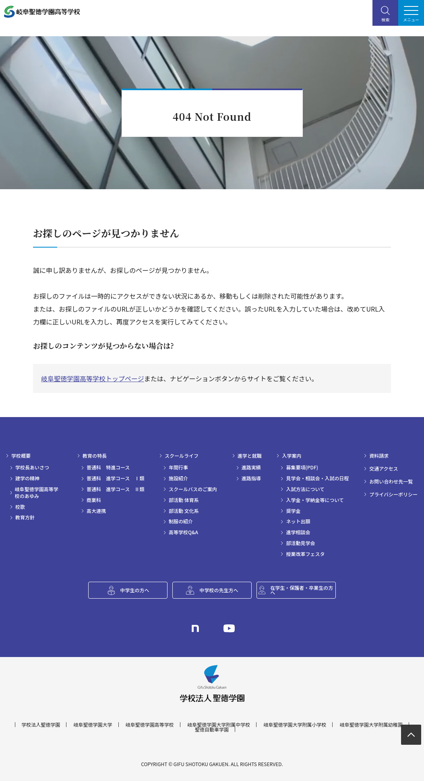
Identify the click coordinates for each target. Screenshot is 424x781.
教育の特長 (95, 455)
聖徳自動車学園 (212, 729)
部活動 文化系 (184, 511)
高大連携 (96, 511)
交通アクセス (383, 468)
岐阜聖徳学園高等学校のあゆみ (36, 492)
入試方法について (305, 489)
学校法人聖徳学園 (40, 724)
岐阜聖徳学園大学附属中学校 (218, 724)
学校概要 (21, 455)
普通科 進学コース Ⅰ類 (115, 478)
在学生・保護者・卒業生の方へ (301, 590)
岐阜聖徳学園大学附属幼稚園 (371, 724)
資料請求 (379, 455)
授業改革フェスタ (305, 554)
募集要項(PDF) (302, 467)
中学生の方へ (134, 590)
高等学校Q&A (183, 532)
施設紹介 (178, 478)
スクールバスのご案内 (193, 489)
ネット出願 (298, 521)
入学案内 (291, 455)
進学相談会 (298, 532)
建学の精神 (27, 478)
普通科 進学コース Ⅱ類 (115, 489)
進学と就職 (250, 455)
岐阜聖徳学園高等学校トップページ (92, 378)
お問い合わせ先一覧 (391, 481)
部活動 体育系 (184, 500)
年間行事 (178, 467)
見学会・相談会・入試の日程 (317, 478)
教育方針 (25, 517)
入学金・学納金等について (315, 500)
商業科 (94, 500)
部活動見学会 (300, 543)
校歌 (20, 507)
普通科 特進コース (108, 467)
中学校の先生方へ (218, 590)
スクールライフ (182, 455)
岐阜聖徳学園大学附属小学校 (294, 724)
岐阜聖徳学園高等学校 (150, 724)
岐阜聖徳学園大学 (93, 724)
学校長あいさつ (32, 467)
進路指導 (251, 478)
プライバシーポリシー (393, 494)
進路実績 (251, 467)
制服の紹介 (181, 521)
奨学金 (293, 511)
